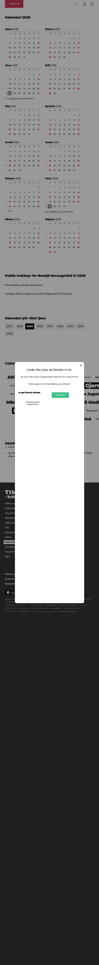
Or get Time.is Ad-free (29, 392)
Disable (60, 395)
